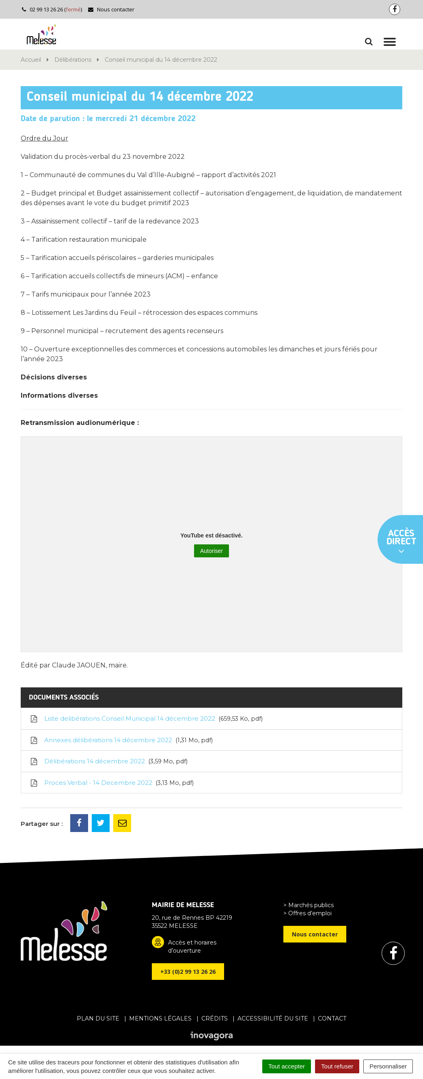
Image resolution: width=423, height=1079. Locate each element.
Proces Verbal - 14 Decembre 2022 (111, 783)
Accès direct (401, 542)
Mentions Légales (160, 1018)
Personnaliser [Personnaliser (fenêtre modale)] (388, 1066)
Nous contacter (111, 9)
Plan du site (98, 1018)
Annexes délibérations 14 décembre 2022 (121, 740)
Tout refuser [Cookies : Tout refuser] (337, 1066)
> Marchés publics (308, 905)
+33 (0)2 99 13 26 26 (188, 971)
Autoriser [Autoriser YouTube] (211, 551)
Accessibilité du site (272, 1018)
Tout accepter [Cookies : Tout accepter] (286, 1066)
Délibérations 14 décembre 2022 (108, 761)
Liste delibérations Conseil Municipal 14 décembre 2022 (146, 719)
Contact (332, 1018)
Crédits (214, 1018)
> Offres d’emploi (307, 913)
